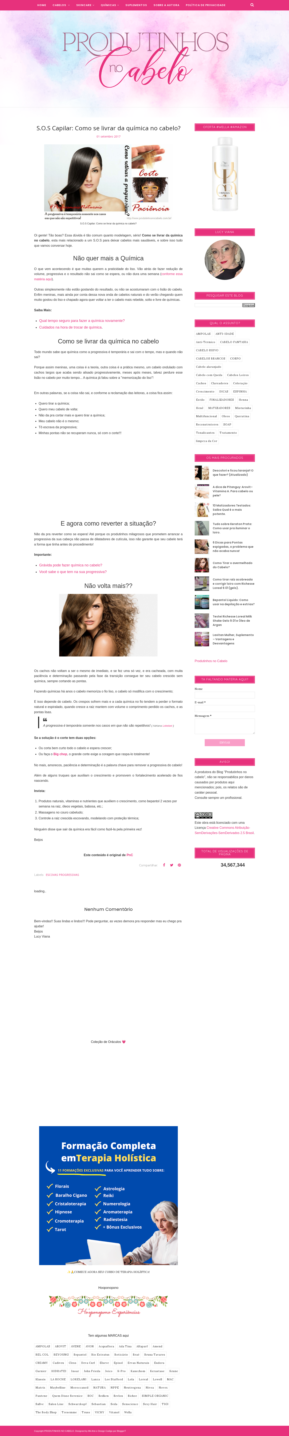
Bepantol (80, 1354)
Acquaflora (106, 1346)
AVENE (76, 1346)
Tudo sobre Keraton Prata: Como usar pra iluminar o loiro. (232, 528)
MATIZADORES (219, 408)
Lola (131, 1379)
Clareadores (219, 383)
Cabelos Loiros (238, 375)
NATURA (99, 1387)
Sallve (40, 1404)
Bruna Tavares (154, 1354)
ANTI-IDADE (225, 334)
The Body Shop (46, 1412)
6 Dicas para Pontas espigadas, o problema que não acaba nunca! (233, 546)
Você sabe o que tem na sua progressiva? (73, 572)
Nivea (150, 1387)
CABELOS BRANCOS (210, 358)
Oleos (226, 416)
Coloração (240, 383)
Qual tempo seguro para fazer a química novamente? (82, 321)
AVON (90, 1346)
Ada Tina (125, 1346)
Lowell (157, 1379)
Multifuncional (206, 416)
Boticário (121, 1354)
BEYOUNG (61, 1354)
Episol (118, 1363)
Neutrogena (132, 1387)
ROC (91, 1396)
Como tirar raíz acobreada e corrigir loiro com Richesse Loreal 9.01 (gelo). (233, 583)
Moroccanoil (79, 1387)
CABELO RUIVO (207, 350)
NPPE (115, 1387)
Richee (132, 1396)
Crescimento (205, 391)
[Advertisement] (108, 475)
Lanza (95, 1379)
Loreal (143, 1379)
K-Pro (121, 1371)
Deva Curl (88, 1363)
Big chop (60, 754)
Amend (157, 1346)
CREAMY (42, 1363)
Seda (114, 1404)
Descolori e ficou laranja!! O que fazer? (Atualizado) (233, 472)
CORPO (235, 358)
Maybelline (58, 1387)
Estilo (200, 400)
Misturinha (243, 408)
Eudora (159, 1363)
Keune (173, 1371)
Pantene (41, 1396)
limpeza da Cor (206, 441)
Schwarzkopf (77, 1404)
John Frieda (92, 1371)
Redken (104, 1396)
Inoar (75, 1371)
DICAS (223, 391)
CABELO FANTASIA (234, 342)
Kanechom (138, 1371)
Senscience (130, 1404)
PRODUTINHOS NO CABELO (59, 1431)
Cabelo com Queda (209, 375)
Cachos (201, 383)
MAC (170, 1379)
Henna (243, 400)
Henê (200, 408)
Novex (163, 1387)
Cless (72, 1363)
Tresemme (69, 1412)
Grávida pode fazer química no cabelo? (70, 565)
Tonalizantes (205, 432)
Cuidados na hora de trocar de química (70, 327)
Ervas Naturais (138, 1363)
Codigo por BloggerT (116, 1431)
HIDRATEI (58, 1371)
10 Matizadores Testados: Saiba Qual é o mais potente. (232, 509)
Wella (128, 1412)
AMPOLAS (43, 1346)
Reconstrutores (207, 424)
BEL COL (42, 1354)
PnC (130, 855)
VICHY (99, 1412)
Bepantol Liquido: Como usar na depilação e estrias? (234, 602)
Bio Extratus (100, 1354)
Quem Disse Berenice (67, 1396)
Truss (86, 1412)
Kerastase (157, 1371)
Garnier (41, 1371)
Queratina (242, 416)
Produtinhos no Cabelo (211, 661)
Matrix (40, 1387)
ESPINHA (240, 391)
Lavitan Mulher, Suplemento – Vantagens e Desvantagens (233, 639)
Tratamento (228, 432)
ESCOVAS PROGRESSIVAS (62, 875)
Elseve (104, 1363)
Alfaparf (142, 1346)
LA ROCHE (58, 1379)
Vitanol (114, 1412)
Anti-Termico (205, 342)
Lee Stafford (114, 1379)
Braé (136, 1354)
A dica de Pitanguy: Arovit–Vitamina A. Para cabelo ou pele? (233, 491)
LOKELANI (78, 1379)
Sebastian (99, 1404)
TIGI (165, 1404)
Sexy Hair (150, 1404)
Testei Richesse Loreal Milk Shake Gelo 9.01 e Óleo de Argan (232, 620)
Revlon (118, 1396)
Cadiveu (58, 1363)
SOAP (227, 424)
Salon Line (56, 1404)
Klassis (41, 1379)
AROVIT (60, 1346)
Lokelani (167, 725)
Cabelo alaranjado (208, 367)
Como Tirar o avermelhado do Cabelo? (232, 565)
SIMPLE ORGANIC (155, 1396)
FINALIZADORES (222, 400)
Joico (109, 1371)
